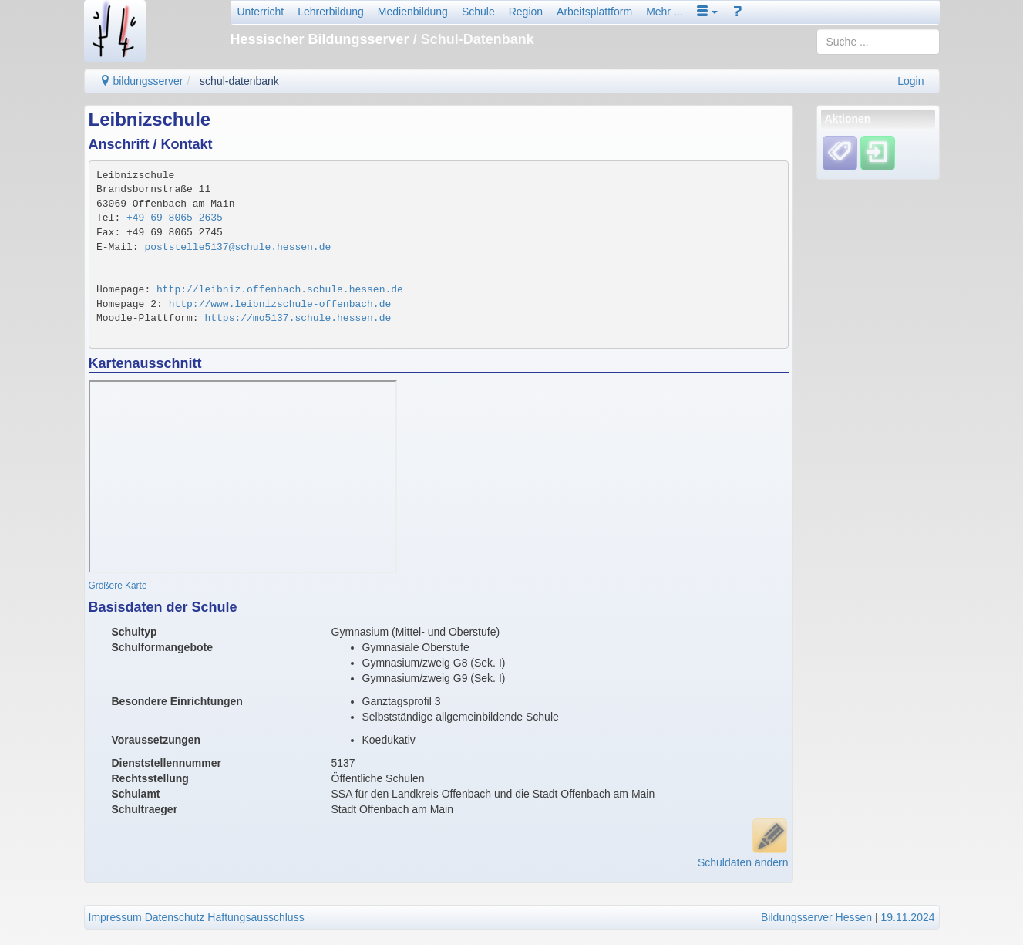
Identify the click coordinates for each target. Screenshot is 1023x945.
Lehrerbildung (331, 11)
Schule (478, 11)
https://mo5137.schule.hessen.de (297, 318)
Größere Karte (118, 585)
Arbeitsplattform (594, 11)
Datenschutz (175, 917)
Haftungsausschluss (255, 917)
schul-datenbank (239, 81)
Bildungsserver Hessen (816, 917)
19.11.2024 (907, 917)
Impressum (115, 917)
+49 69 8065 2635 (174, 218)
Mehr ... (664, 11)
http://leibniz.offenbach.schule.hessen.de (279, 289)
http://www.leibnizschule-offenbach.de (280, 304)
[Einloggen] (878, 153)
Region (526, 11)
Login (910, 81)
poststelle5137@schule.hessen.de (237, 247)
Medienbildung (413, 11)
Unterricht (260, 11)
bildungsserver (141, 81)
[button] (708, 11)
